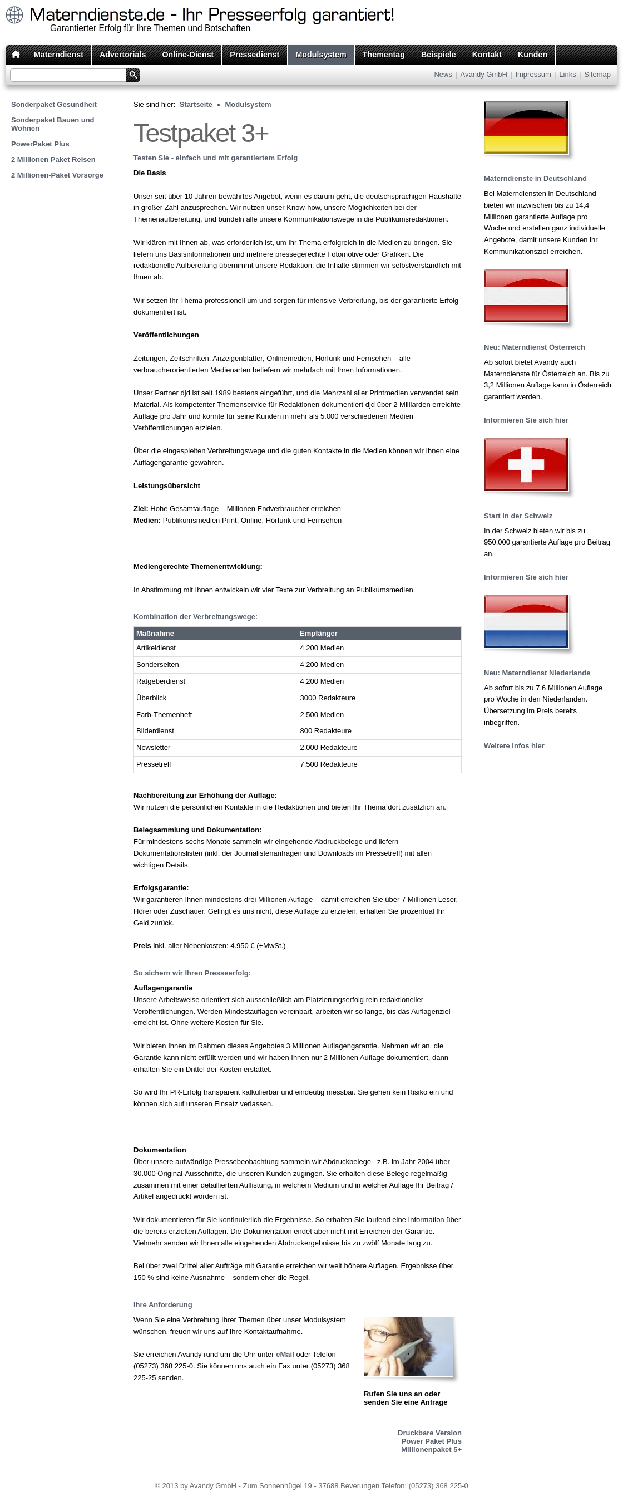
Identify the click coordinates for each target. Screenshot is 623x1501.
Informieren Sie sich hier (526, 420)
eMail (285, 1354)
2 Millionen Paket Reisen (53, 159)
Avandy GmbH (484, 74)
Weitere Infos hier (514, 746)
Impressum (533, 74)
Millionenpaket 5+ (431, 1449)
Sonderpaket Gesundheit (54, 104)
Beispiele (438, 54)
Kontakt (487, 54)
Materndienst (58, 54)
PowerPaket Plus (40, 144)
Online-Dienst (188, 54)
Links (567, 74)
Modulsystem (320, 54)
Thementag (384, 54)
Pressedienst (254, 54)
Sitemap (597, 74)
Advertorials (123, 54)
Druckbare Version (430, 1433)
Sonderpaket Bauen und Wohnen (53, 124)
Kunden (532, 54)
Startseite (196, 104)
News (443, 74)
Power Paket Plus (432, 1441)
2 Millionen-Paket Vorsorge (57, 175)
